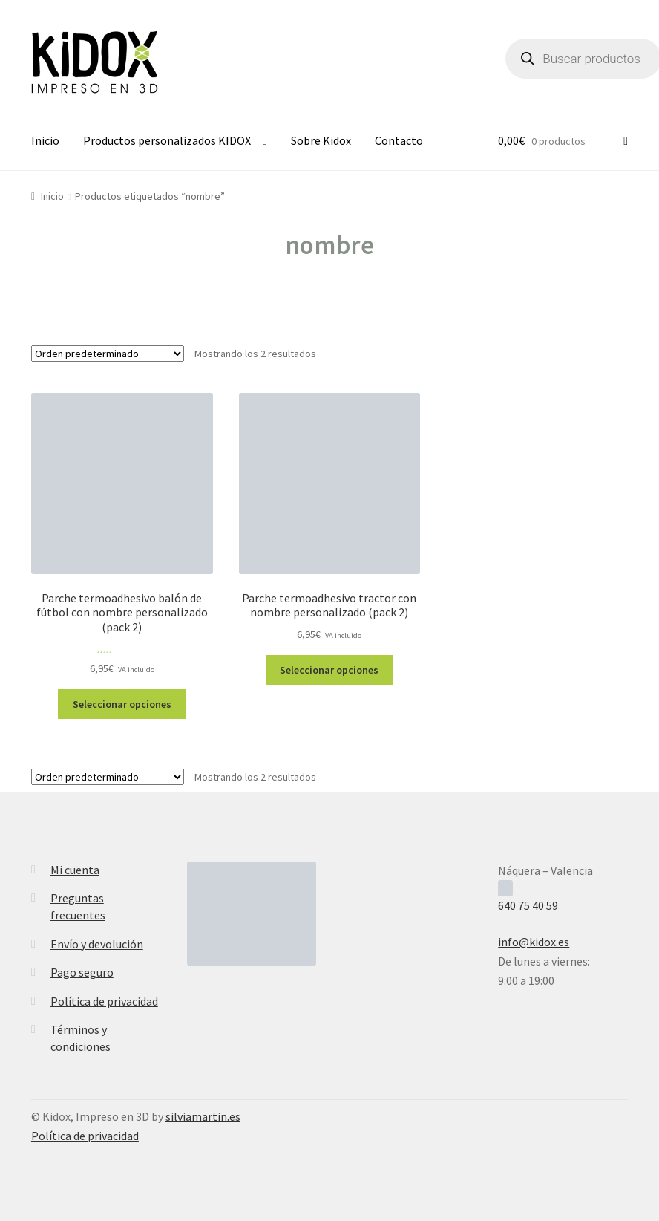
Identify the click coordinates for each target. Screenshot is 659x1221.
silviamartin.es (202, 1116)
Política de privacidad (104, 1001)
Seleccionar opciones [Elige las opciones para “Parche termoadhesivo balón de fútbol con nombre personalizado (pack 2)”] (122, 704)
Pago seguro (82, 972)
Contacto (399, 140)
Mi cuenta (74, 869)
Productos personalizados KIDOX (167, 140)
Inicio (45, 140)
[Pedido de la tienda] (107, 353)
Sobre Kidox (321, 140)
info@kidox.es (533, 941)
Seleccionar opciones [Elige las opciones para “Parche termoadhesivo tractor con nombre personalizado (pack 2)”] (329, 670)
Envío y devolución (96, 944)
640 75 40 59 (528, 905)
